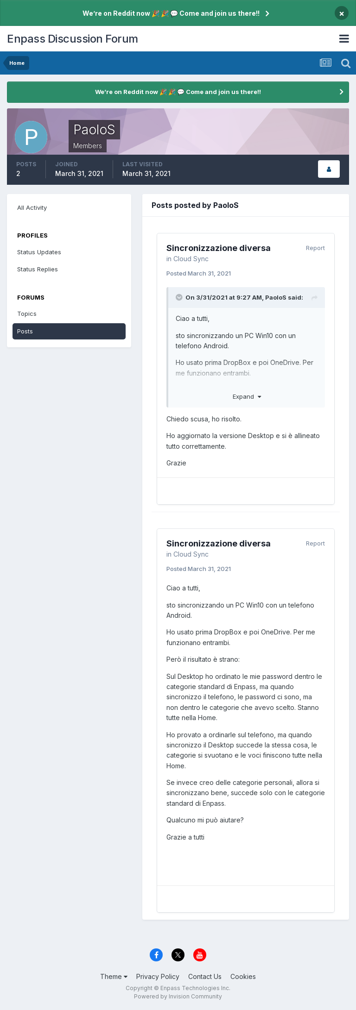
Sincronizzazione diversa (218, 248)
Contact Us (205, 976)
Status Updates (39, 252)
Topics (27, 313)
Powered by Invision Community (178, 996)
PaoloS (275, 297)
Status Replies (37, 269)
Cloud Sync (191, 259)
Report (315, 247)
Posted (198, 273)
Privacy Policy (157, 976)
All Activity (32, 207)
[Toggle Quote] (180, 297)
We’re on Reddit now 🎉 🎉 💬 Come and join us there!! (171, 13)
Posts (25, 331)
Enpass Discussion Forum (72, 38)
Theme (113, 976)
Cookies (243, 976)
